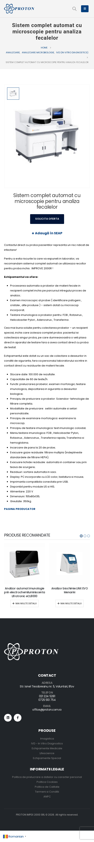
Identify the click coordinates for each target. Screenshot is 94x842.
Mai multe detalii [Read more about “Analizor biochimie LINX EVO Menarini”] (71, 603)
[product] (24, 563)
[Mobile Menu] (85, 8)
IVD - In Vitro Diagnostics (47, 743)
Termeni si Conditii (47, 792)
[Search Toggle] (74, 9)
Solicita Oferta (47, 219)
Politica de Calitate (47, 787)
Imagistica (47, 739)
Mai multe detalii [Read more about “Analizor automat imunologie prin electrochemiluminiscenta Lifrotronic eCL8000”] (26, 603)
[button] (81, 535)
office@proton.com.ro (47, 710)
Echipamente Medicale (47, 748)
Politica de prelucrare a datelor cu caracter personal (47, 777)
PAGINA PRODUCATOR (19, 509)
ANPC (47, 796)
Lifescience (47, 753)
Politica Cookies (47, 782)
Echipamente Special (47, 758)
